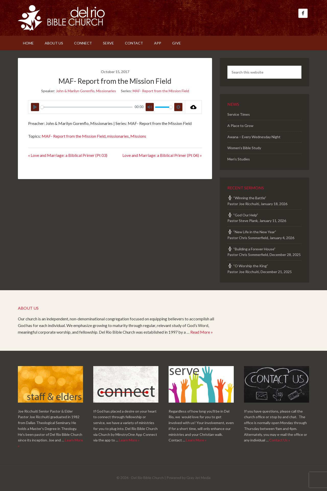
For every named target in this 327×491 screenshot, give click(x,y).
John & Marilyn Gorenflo (75, 91)
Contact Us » (279, 440)
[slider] (86, 107)
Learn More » (129, 440)
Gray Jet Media (198, 477)
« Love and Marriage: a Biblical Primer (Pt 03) (67, 155)
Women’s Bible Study (244, 148)
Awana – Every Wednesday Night (254, 137)
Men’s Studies (238, 159)
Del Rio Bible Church (61, 18)
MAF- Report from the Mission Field (161, 91)
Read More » (201, 332)
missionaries (118, 136)
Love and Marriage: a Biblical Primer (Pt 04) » (162, 155)
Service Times (238, 114)
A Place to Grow (240, 125)
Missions (138, 136)
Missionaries (106, 91)
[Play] (35, 107)
